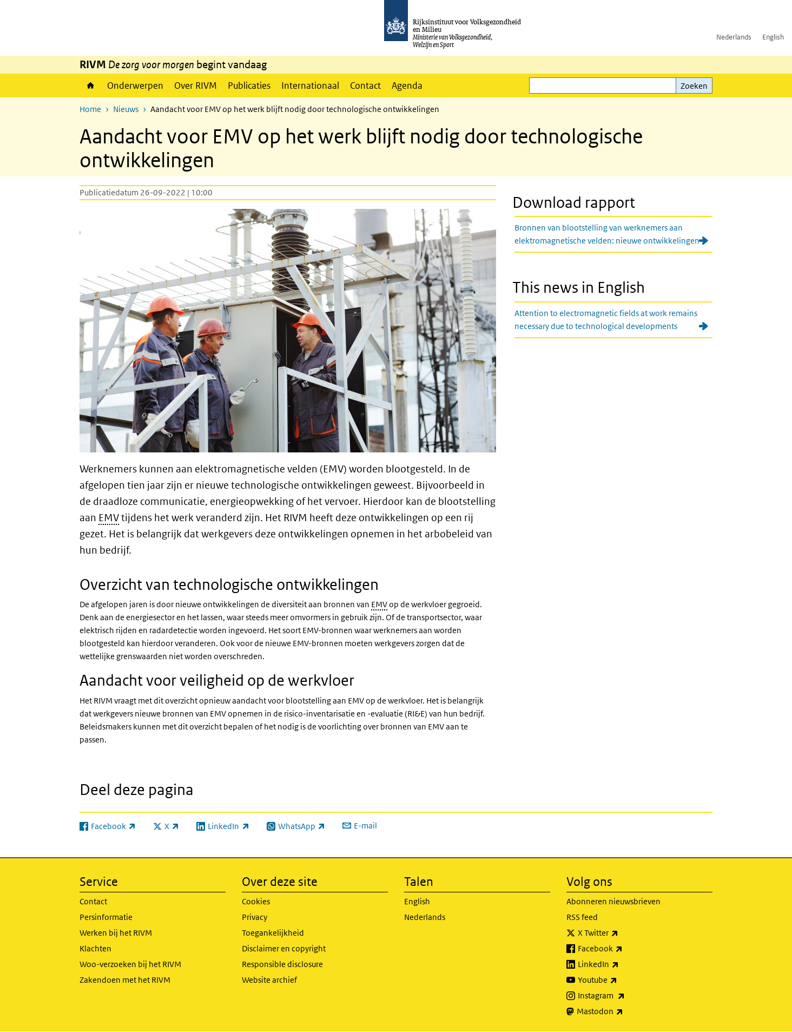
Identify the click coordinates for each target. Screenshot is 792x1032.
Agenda (407, 85)
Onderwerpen (135, 85)
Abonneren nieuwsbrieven (613, 901)
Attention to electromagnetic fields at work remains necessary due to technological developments (605, 319)
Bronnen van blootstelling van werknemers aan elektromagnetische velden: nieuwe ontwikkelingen (606, 234)
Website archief (269, 980)
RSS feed (582, 917)
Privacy (254, 917)
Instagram (625, 995)
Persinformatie (106, 917)
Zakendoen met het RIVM (125, 980)
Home (91, 85)
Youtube (621, 980)
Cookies (256, 901)
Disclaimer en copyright (284, 948)
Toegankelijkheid (273, 933)
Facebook (624, 948)
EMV (108, 517)
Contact (365, 85)
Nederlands (733, 37)
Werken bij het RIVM (116, 933)
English (773, 37)
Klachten (95, 948)
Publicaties (249, 85)
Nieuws (125, 109)
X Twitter (622, 932)
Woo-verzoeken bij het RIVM (130, 964)
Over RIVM (195, 85)
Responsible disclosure (282, 964)
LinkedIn (622, 964)
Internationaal (310, 85)
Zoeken (694, 86)
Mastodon (624, 1011)
